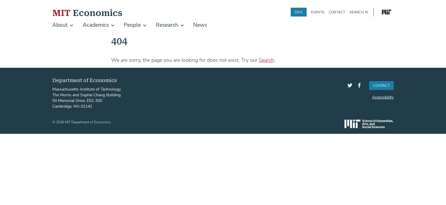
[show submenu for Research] (182, 25)
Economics (87, 12)
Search (357, 12)
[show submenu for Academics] (113, 25)
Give (299, 12)
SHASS (369, 124)
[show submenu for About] (71, 25)
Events (317, 12)
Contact (337, 12)
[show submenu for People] (144, 25)
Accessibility (383, 97)
